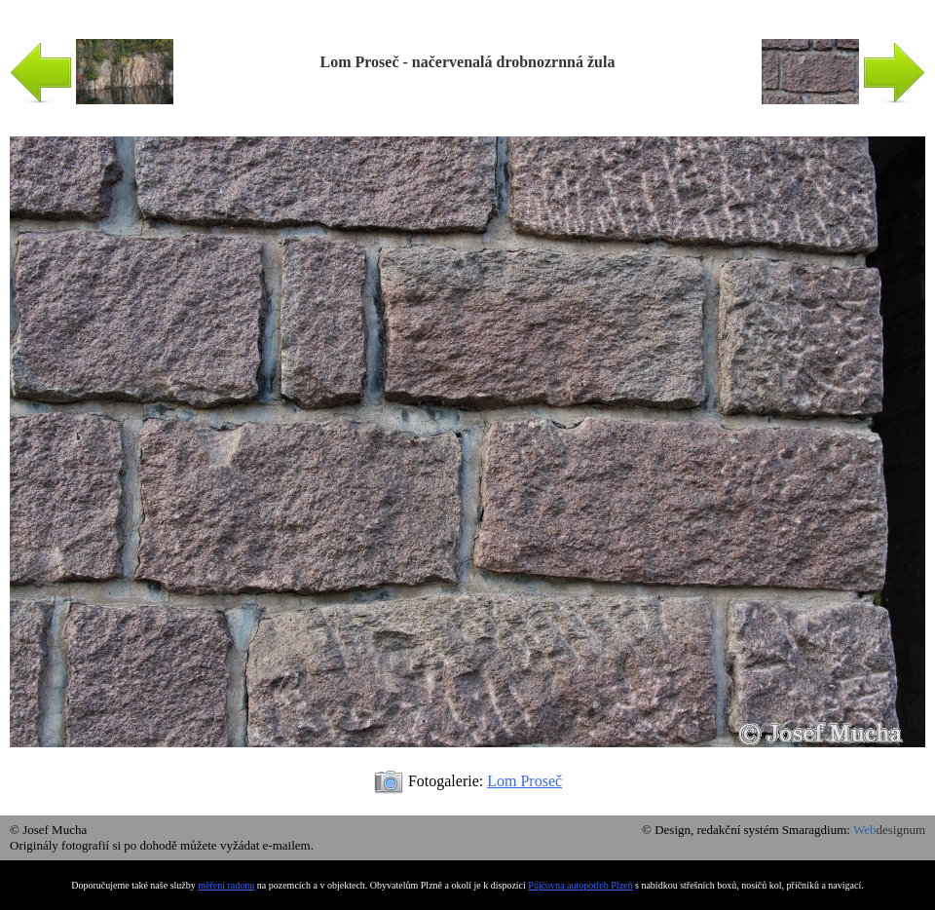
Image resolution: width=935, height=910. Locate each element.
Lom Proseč (524, 781)
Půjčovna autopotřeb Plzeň (580, 885)
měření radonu (226, 885)
